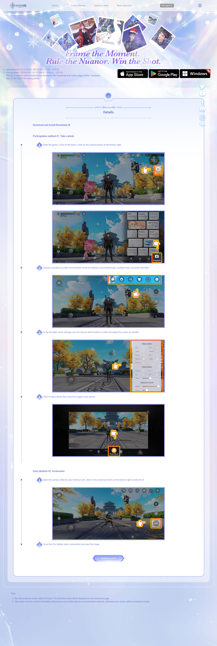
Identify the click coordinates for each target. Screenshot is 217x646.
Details (55, 5)
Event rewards (78, 5)
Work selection (124, 5)
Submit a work (101, 5)
